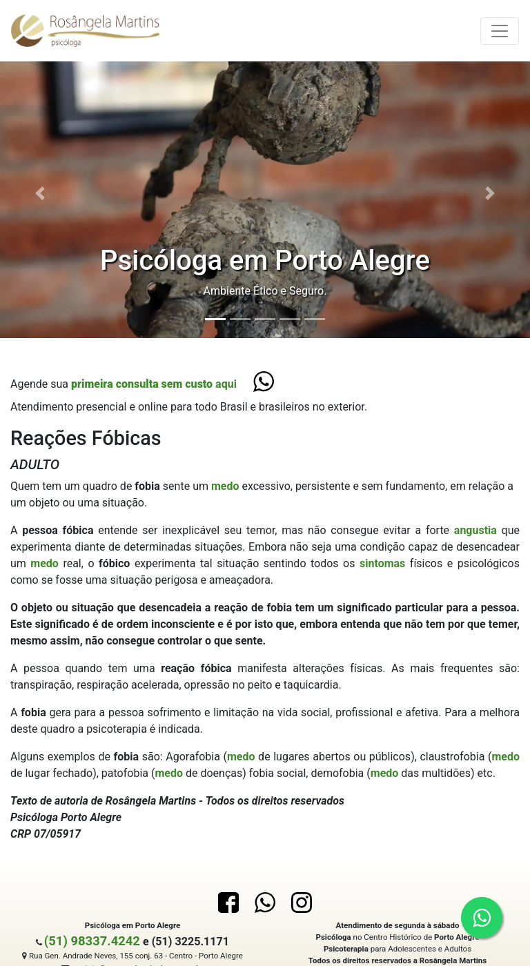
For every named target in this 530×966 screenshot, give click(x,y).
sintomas (385, 563)
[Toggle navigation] (499, 31)
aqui (154, 384)
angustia (478, 530)
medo (226, 486)
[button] (39, 193)
